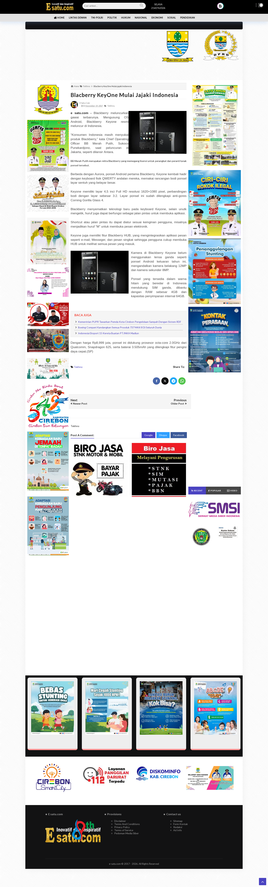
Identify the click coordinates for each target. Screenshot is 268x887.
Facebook (178, 435)
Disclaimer (120, 820)
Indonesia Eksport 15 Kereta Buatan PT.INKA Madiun (108, 333)
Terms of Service (123, 830)
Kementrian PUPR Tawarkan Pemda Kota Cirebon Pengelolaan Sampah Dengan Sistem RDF (129, 321)
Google (148, 435)
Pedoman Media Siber (126, 833)
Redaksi (177, 827)
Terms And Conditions (127, 824)
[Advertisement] (89, 54)
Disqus (163, 435)
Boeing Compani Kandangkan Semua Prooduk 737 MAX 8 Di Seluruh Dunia (120, 327)
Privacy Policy (122, 827)
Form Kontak (180, 824)
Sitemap (178, 820)
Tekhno (78, 366)
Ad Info (177, 830)
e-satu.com (115, 863)
